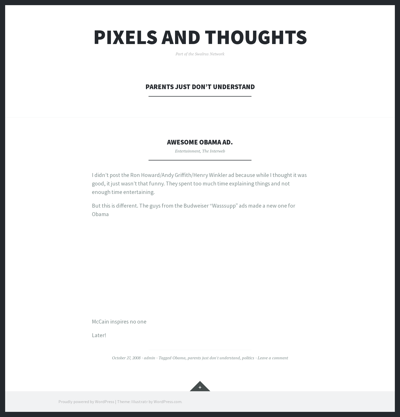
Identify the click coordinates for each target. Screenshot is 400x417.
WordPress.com (167, 401)
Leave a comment (273, 358)
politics (248, 358)
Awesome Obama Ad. (200, 142)
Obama (179, 358)
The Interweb (213, 151)
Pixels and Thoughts (200, 37)
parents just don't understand (214, 358)
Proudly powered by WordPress (86, 401)
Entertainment (187, 151)
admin (149, 358)
